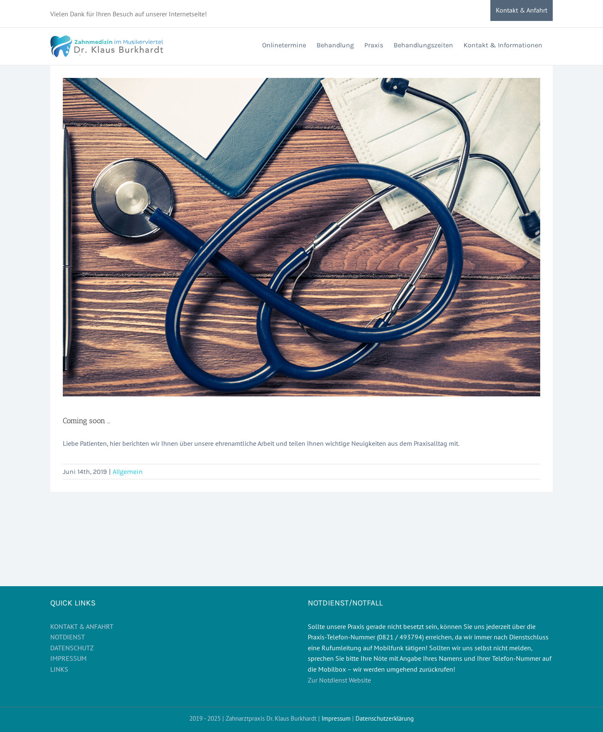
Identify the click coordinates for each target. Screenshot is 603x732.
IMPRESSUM (68, 658)
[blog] (301, 237)
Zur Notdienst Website (339, 680)
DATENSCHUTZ (72, 648)
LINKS (59, 669)
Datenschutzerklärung (385, 718)
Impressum (336, 718)
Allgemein (128, 472)
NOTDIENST (67, 637)
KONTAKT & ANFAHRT (81, 626)
